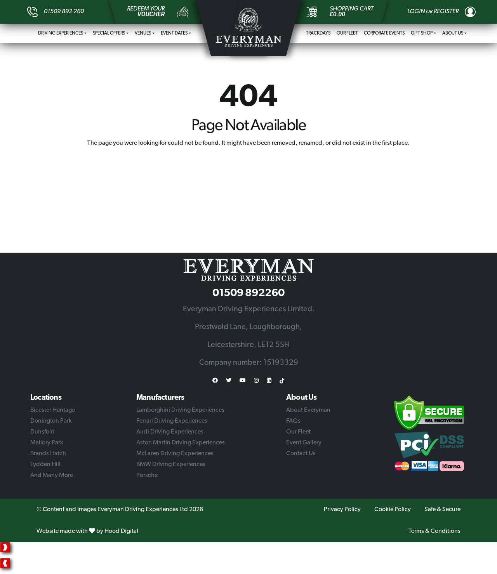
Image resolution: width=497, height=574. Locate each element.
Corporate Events (384, 33)
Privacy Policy (342, 509)
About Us (452, 33)
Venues (143, 33)
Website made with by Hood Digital (87, 531)
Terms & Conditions (434, 531)
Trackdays (318, 33)
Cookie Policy (392, 509)
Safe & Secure (442, 509)
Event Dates (174, 33)
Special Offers (109, 33)
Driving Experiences (60, 33)
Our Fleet (347, 33)
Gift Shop (422, 33)
